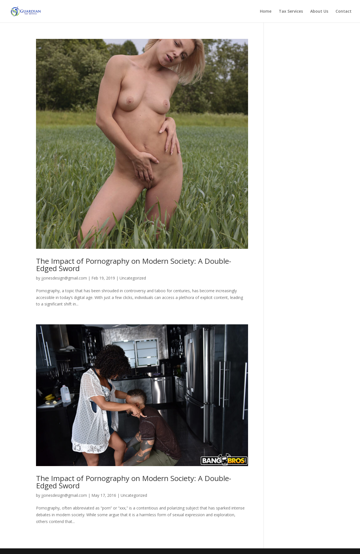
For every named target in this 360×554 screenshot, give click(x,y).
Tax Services (291, 11)
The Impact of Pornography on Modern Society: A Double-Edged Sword (133, 264)
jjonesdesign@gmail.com (64, 278)
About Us (319, 11)
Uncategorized (133, 278)
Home (265, 11)
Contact (344, 11)
